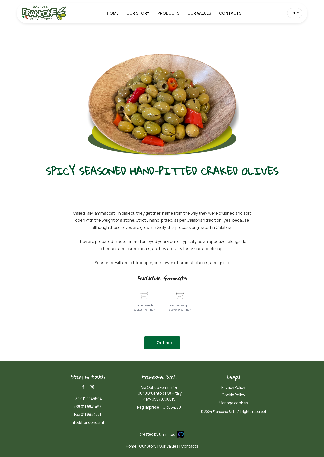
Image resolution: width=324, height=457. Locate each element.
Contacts (230, 13)
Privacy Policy (233, 387)
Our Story (137, 13)
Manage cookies (233, 403)
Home (112, 13)
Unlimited (171, 434)
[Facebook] (83, 387)
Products (168, 13)
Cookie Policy (233, 395)
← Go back (162, 342)
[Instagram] (91, 387)
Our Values (199, 13)
